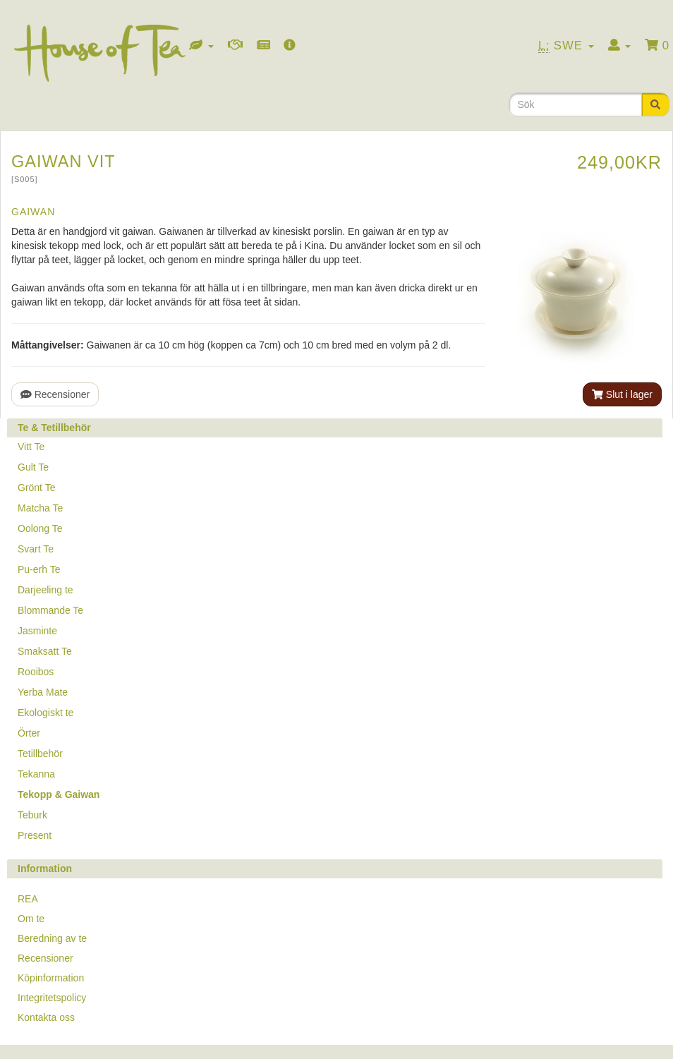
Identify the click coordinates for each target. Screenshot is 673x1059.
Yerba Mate (43, 692)
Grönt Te (36, 487)
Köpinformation (51, 978)
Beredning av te (52, 938)
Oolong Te (40, 528)
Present (34, 835)
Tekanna (36, 774)
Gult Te (33, 467)
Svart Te (36, 549)
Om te (31, 918)
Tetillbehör (40, 753)
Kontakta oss (46, 1017)
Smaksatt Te (45, 651)
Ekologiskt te (45, 712)
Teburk (32, 815)
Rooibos (36, 671)
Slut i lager (622, 394)
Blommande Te (50, 610)
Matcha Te (40, 508)
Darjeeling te (45, 589)
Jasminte (37, 630)
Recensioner (55, 394)
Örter (29, 733)
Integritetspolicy (52, 997)
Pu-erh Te (39, 569)
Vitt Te (31, 446)
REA (28, 898)
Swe (566, 46)
